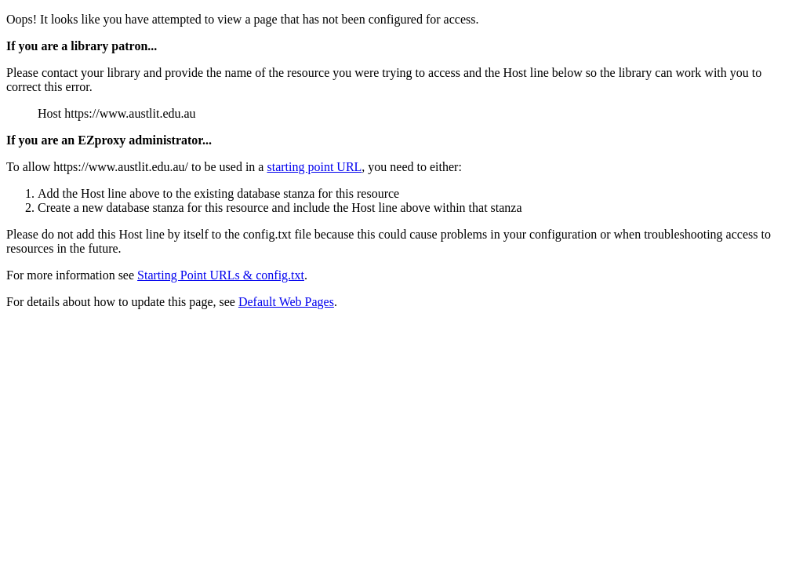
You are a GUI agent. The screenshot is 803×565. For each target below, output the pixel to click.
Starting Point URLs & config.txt (220, 275)
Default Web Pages (286, 301)
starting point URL (314, 166)
